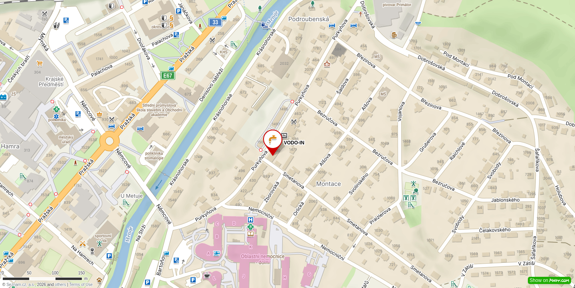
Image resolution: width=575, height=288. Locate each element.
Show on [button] (549, 280)
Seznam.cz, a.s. (20, 284)
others (60, 284)
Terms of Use (81, 284)
